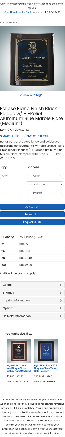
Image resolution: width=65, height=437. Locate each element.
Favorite (29, 135)
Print (16, 135)
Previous (2, 362)
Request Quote (32, 222)
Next (62, 362)
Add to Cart (32, 206)
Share (5, 135)
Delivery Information (17, 316)
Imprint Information (16, 300)
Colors (7, 285)
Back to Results (9, 22)
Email (43, 135)
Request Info (32, 214)
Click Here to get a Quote (18, 12)
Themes (8, 293)
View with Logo (30, 95)
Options (8, 308)
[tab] (32, 285)
